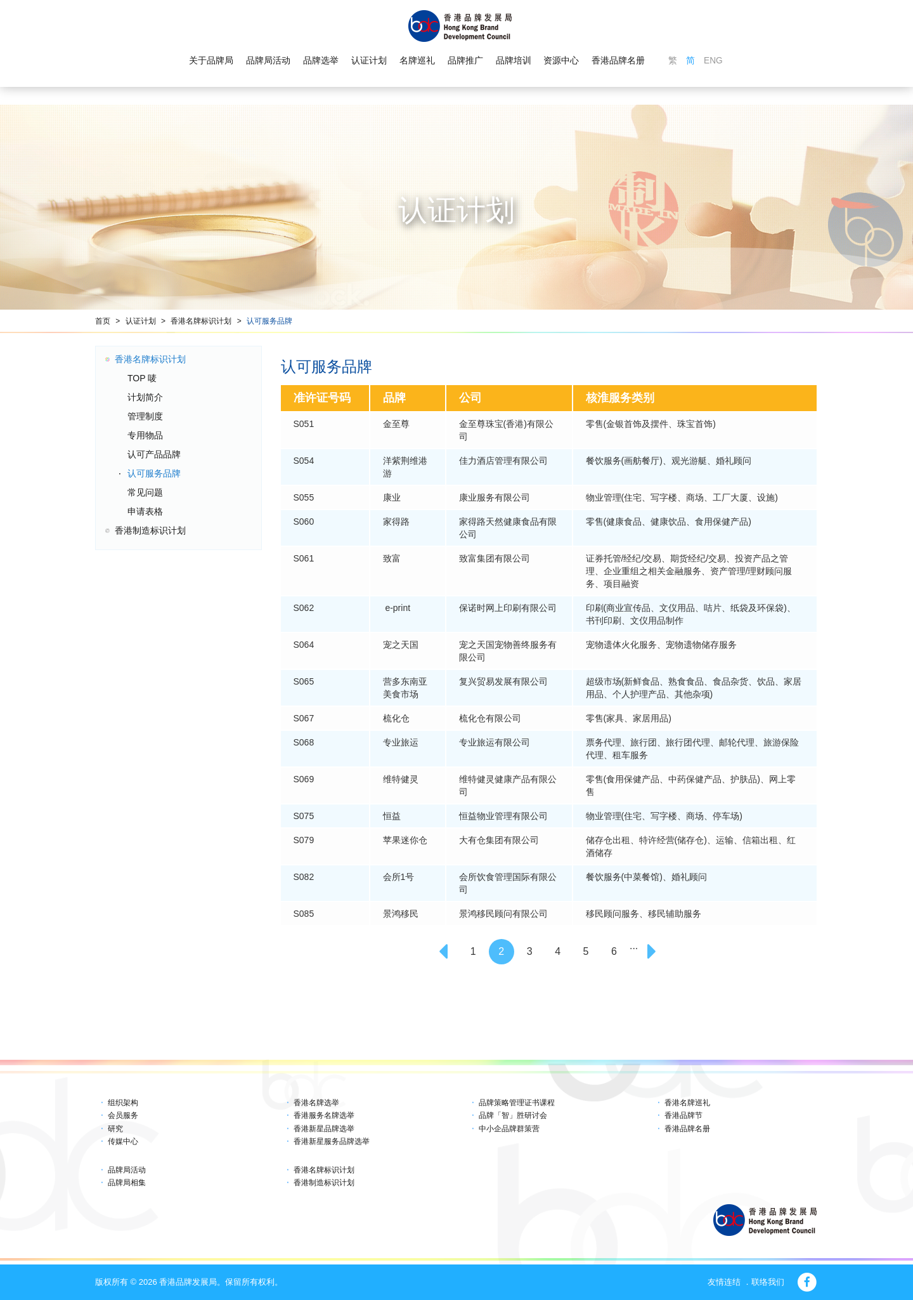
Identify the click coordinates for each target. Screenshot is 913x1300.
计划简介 (145, 397)
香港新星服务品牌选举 (332, 1141)
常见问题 (145, 492)
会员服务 (123, 1115)
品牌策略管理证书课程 (517, 1102)
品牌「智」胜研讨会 (513, 1115)
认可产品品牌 (154, 454)
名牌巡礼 (416, 61)
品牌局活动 (268, 61)
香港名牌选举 (316, 1102)
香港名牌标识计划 (201, 321)
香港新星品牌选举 (324, 1128)
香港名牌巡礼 (687, 1102)
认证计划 (369, 61)
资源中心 (561, 61)
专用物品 (145, 435)
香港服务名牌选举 (324, 1115)
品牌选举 (321, 61)
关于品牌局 (211, 61)
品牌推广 (464, 61)
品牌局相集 (127, 1182)
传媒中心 (123, 1141)
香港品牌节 (683, 1115)
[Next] (653, 951)
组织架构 (123, 1102)
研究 (115, 1128)
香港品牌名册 (618, 61)
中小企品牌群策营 (509, 1128)
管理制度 (145, 416)
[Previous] (445, 951)
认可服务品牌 (269, 321)
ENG (713, 61)
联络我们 (767, 1282)
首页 (102, 321)
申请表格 (145, 511)
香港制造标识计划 (150, 530)
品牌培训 (513, 61)
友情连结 (724, 1282)
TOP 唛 (142, 378)
